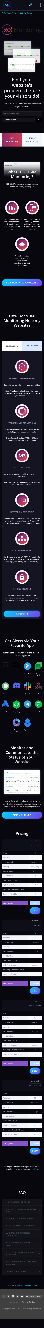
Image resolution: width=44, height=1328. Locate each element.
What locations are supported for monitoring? (21, 1263)
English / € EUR (33, 1296)
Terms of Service (28, 1302)
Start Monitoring (22, 815)
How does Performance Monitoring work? (21, 1210)
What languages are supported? (20, 1226)
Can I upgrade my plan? (16, 1271)
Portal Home (6, 13)
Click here (35, 1169)
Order (35, 910)
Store (16, 13)
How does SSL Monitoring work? (20, 1219)
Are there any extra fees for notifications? (18, 1234)
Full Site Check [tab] (32, 346)
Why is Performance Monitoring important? (20, 1253)
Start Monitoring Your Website (22, 283)
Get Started (22, 614)
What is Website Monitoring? (18, 1202)
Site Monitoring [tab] (12, 139)
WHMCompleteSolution (27, 1286)
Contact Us (13, 1302)
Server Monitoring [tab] (32, 139)
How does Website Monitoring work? (19, 1243)
